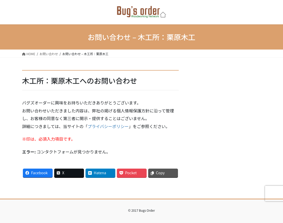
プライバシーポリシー (108, 126)
